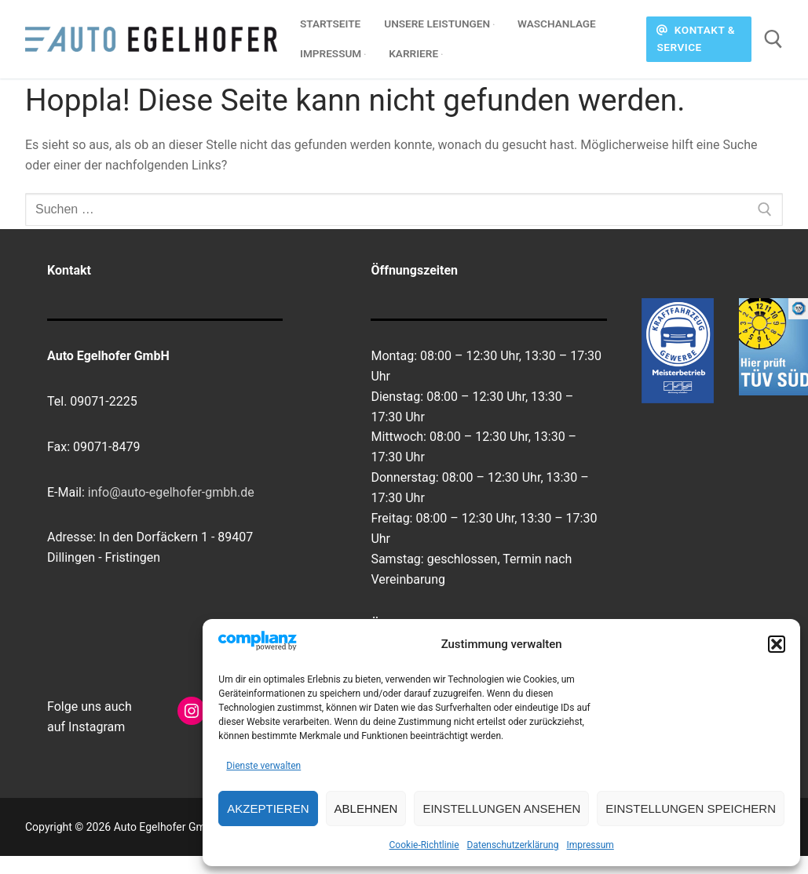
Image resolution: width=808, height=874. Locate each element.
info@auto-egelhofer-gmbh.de (171, 492)
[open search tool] (773, 39)
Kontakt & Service (695, 38)
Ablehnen (366, 808)
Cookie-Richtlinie (424, 844)
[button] (776, 644)
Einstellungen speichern (690, 808)
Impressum (589, 844)
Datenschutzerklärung (513, 844)
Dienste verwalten (263, 765)
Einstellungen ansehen (501, 808)
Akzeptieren (268, 808)
